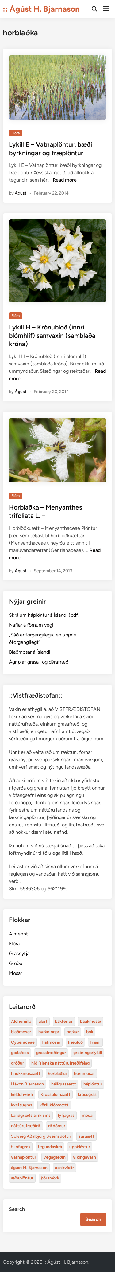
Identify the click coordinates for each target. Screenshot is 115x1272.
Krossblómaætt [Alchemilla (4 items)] (55, 1094)
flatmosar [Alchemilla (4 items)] (51, 1042)
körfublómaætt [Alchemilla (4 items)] (54, 1105)
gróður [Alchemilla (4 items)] (17, 1063)
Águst (20, 193)
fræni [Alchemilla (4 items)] (95, 1042)
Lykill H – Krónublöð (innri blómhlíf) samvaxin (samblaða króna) (52, 335)
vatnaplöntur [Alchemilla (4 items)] (23, 1157)
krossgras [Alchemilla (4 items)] (87, 1094)
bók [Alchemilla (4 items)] (89, 1031)
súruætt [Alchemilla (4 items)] (86, 1136)
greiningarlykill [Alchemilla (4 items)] (87, 1052)
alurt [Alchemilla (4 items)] (43, 1021)
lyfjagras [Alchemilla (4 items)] (66, 1115)
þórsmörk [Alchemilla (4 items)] (50, 1178)
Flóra (15, 133)
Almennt (18, 934)
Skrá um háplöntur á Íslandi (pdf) (44, 615)
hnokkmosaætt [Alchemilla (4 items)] (25, 1073)
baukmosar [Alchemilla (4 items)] (90, 1021)
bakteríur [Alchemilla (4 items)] (64, 1021)
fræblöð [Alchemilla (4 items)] (75, 1042)
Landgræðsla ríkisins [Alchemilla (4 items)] (31, 1115)
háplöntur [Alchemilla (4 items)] (92, 1084)
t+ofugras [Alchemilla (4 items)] (20, 1146)
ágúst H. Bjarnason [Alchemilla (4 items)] (29, 1167)
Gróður (16, 963)
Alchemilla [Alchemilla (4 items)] (21, 1021)
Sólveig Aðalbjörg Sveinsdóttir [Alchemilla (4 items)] (41, 1136)
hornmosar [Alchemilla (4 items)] (84, 1073)
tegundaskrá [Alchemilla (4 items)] (50, 1146)
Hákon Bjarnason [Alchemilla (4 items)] (27, 1084)
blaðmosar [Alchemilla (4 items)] (21, 1031)
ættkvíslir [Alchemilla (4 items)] (64, 1167)
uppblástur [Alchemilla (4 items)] (79, 1146)
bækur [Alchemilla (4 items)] (73, 1031)
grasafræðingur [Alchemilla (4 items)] (51, 1052)
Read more (65, 180)
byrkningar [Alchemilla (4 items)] (48, 1031)
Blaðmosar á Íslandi (29, 652)
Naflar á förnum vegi (31, 625)
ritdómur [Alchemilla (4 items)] (56, 1125)
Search (17, 1209)
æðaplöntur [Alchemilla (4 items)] (22, 1178)
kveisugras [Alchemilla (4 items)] (21, 1105)
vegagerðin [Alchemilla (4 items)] (55, 1157)
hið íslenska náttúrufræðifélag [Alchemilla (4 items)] (60, 1063)
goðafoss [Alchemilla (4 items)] (20, 1052)
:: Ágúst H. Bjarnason (41, 9)
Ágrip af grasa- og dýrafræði (39, 662)
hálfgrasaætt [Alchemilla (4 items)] (63, 1084)
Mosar (15, 973)
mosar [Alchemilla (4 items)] (88, 1115)
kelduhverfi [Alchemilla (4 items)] (22, 1094)
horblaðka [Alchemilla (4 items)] (57, 1073)
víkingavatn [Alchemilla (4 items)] (84, 1157)
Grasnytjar (20, 953)
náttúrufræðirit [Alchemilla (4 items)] (26, 1125)
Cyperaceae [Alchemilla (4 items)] (23, 1042)
